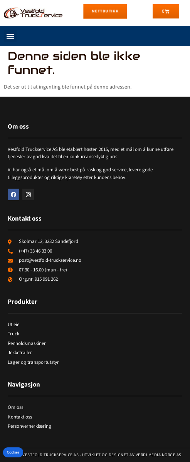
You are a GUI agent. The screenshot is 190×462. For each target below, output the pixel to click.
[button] (10, 36)
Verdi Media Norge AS (159, 455)
